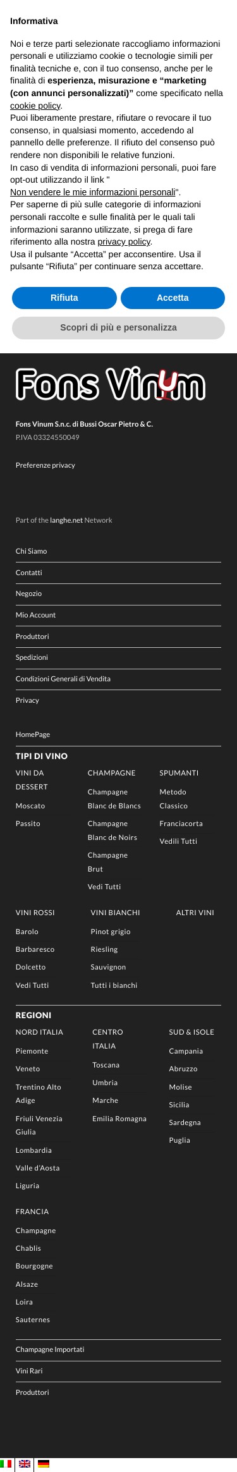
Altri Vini (195, 913)
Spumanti (179, 773)
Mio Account (36, 615)
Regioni (34, 1015)
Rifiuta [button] (64, 298)
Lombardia (34, 1151)
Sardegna (185, 1123)
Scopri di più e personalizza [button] (118, 327)
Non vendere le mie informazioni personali (92, 192)
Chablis (28, 1248)
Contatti (29, 573)
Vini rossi (35, 913)
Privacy (27, 700)
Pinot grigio (111, 932)
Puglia (180, 1140)
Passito (28, 824)
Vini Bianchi (115, 913)
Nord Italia (39, 1032)
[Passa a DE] (43, 1464)
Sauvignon (108, 967)
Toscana (105, 1065)
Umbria (105, 1083)
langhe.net (66, 520)
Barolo (27, 932)
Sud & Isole (192, 1032)
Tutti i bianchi (114, 986)
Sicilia (179, 1105)
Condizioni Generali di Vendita (63, 679)
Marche (105, 1101)
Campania (186, 1051)
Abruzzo (183, 1069)
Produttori (32, 637)
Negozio (29, 594)
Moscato (31, 806)
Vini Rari (29, 1371)
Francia (32, 1212)
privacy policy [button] (124, 241)
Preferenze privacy (45, 465)
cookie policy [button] (35, 105)
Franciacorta (182, 824)
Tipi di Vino (42, 756)
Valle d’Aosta (38, 1168)
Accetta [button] (173, 298)
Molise (180, 1087)
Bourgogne (34, 1266)
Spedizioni (32, 658)
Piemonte (32, 1051)
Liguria (28, 1186)
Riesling (104, 950)
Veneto (28, 1069)
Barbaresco (35, 950)
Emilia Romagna (119, 1119)
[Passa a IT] (5, 1464)
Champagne (112, 773)
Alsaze (27, 1284)
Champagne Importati (50, 1350)
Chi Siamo (31, 551)
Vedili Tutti (179, 841)
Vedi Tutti (104, 887)
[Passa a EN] (24, 1464)
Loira (24, 1302)
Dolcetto (31, 967)
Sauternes (33, 1320)
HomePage (33, 735)
